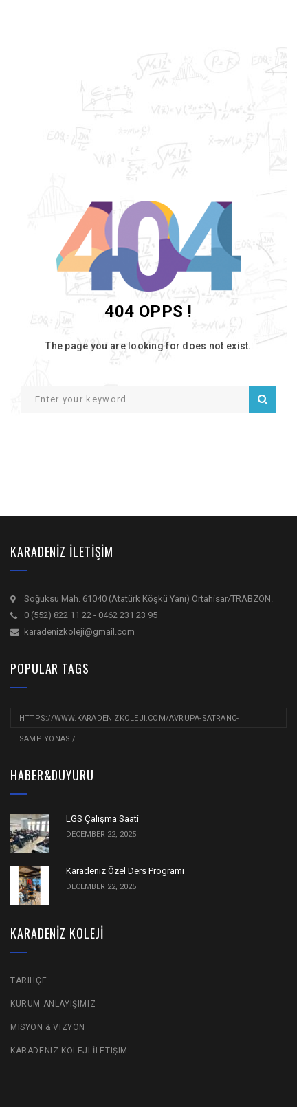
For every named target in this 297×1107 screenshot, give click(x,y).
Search (262, 399)
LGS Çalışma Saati (102, 818)
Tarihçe (28, 980)
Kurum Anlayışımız (53, 1004)
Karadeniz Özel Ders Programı (125, 871)
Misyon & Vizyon (47, 1027)
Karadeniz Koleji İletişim (69, 1050)
